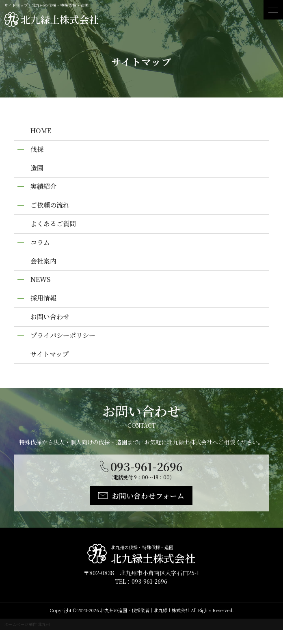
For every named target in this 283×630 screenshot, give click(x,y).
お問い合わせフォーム (148, 495)
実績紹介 (43, 186)
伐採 (36, 149)
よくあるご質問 (53, 223)
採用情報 (43, 298)
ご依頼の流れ (49, 205)
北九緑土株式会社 (60, 19)
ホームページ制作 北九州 (27, 624)
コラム (40, 242)
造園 (36, 168)
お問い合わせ (49, 316)
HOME (40, 130)
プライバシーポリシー (62, 335)
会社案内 (43, 261)
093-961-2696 (146, 466)
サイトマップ (49, 354)
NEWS (40, 279)
